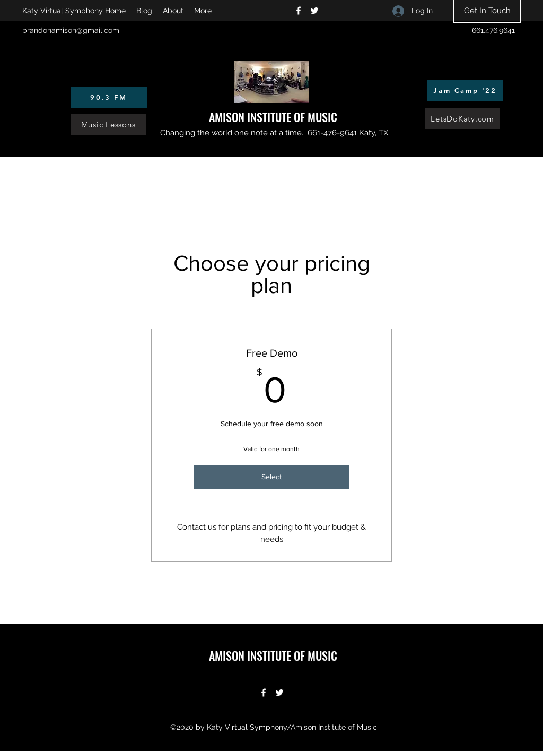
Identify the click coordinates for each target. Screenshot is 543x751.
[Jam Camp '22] (465, 90)
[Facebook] (298, 10)
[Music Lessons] (108, 124)
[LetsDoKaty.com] (462, 118)
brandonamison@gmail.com (70, 30)
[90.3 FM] (109, 97)
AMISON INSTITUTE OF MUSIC (273, 116)
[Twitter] (314, 10)
